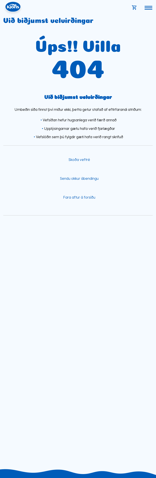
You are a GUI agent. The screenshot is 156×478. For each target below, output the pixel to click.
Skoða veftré (79, 159)
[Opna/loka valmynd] (148, 7)
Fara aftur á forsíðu (79, 197)
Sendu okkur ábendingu (79, 178)
